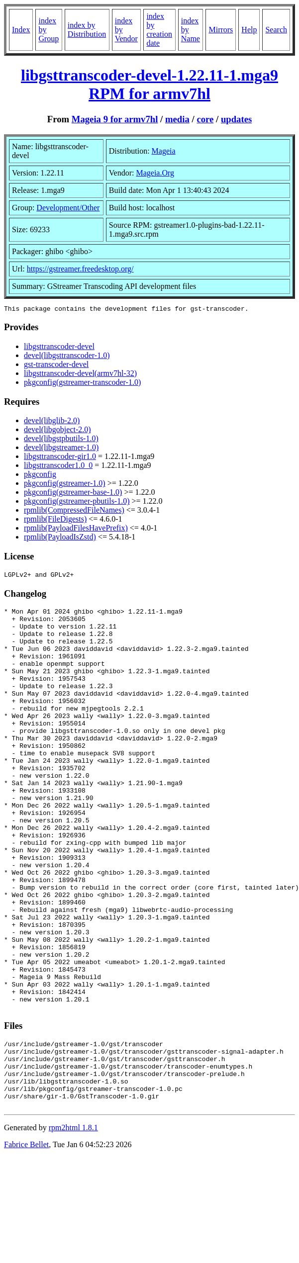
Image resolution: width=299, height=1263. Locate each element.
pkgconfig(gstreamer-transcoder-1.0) (82, 383)
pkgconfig (40, 475)
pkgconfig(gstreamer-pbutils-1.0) (77, 502)
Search (276, 29)
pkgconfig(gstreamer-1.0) (64, 484)
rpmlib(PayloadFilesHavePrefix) (76, 529)
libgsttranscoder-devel (59, 348)
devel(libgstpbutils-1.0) (61, 440)
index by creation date (159, 29)
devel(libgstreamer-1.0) (61, 449)
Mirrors (220, 29)
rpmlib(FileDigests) (55, 520)
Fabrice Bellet (26, 1241)
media (177, 119)
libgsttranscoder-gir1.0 (60, 457)
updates (236, 119)
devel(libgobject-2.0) (57, 431)
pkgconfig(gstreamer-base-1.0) (73, 493)
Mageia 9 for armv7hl (115, 119)
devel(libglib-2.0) (52, 422)
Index (21, 29)
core (205, 119)
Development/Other (68, 207)
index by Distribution (87, 29)
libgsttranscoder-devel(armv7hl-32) (80, 374)
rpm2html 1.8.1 (73, 1224)
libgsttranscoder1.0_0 (58, 466)
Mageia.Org (155, 173)
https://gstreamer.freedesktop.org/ (80, 269)
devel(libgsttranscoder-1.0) (67, 357)
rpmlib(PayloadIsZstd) (60, 538)
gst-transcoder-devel (56, 365)
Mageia (164, 151)
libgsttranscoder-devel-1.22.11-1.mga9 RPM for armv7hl (149, 84)
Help (249, 29)
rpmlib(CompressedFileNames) (74, 511)
